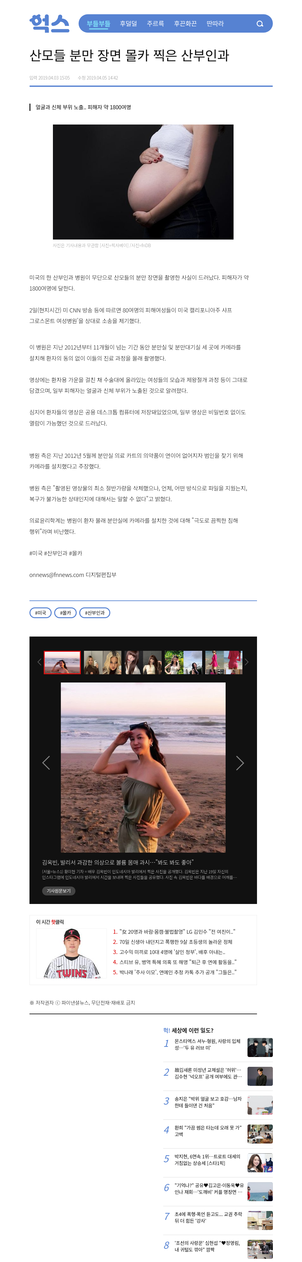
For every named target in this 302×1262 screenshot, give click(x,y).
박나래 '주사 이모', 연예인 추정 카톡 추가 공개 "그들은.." (175, 972)
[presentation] (38, 661)
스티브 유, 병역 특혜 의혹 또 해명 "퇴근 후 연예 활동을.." (175, 962)
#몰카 (65, 612)
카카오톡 (254, 75)
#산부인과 (95, 612)
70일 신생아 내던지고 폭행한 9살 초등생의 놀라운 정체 (173, 941)
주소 (268, 75)
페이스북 (228, 75)
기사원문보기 (59, 890)
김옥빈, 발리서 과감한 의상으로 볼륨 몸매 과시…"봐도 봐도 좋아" (118, 862)
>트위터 (241, 75)
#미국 (40, 612)
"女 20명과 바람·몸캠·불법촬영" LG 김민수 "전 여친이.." (174, 931)
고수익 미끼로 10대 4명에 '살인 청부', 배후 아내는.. (169, 952)
